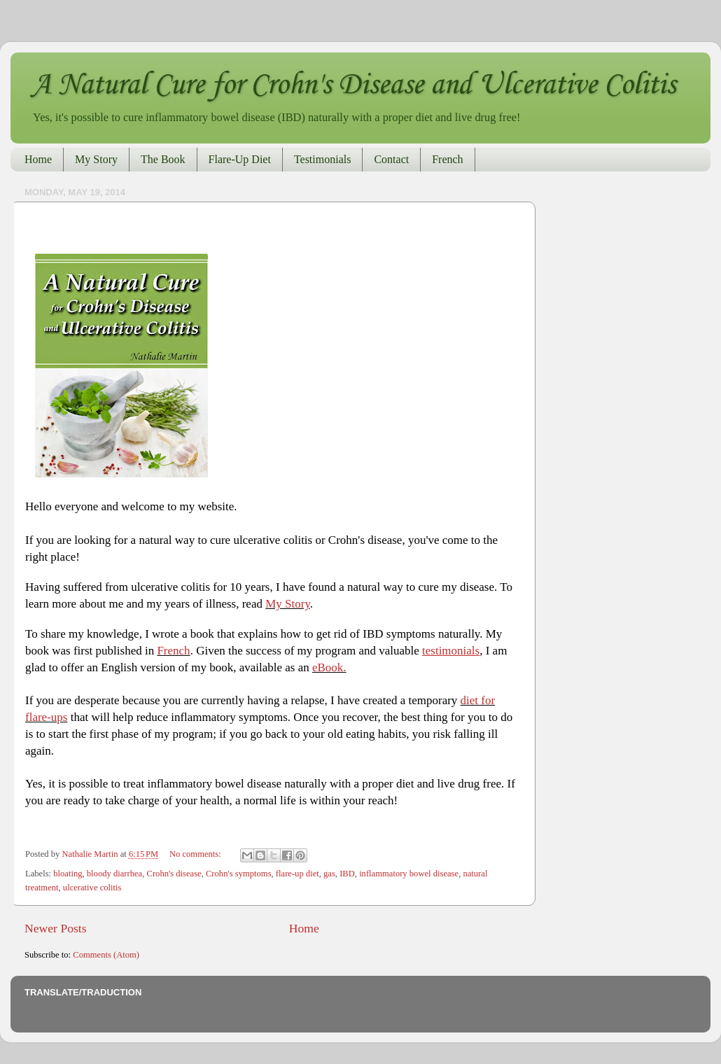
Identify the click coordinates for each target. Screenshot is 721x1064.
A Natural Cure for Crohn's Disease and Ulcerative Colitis (353, 85)
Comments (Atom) (106, 955)
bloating (67, 873)
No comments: (196, 854)
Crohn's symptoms (239, 873)
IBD (347, 873)
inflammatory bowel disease (408, 873)
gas (329, 873)
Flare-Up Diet (240, 159)
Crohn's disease (173, 873)
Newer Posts (55, 928)
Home (38, 159)
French (447, 159)
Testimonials (322, 159)
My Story (96, 159)
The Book (163, 159)
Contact (391, 159)
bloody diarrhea (114, 873)
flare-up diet (297, 873)
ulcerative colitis (92, 887)
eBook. (329, 667)
